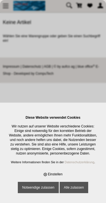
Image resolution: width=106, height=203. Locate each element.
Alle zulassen (74, 187)
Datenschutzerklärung (79, 162)
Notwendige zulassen (38, 187)
